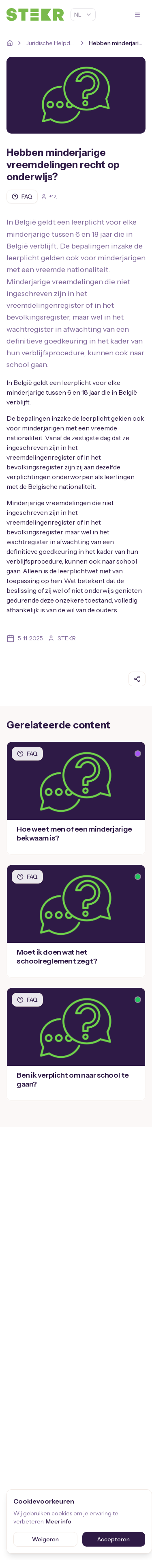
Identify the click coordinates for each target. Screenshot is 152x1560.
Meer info (58, 1521)
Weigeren (45, 1539)
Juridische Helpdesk (51, 43)
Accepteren (113, 1539)
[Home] (9, 43)
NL (83, 14)
